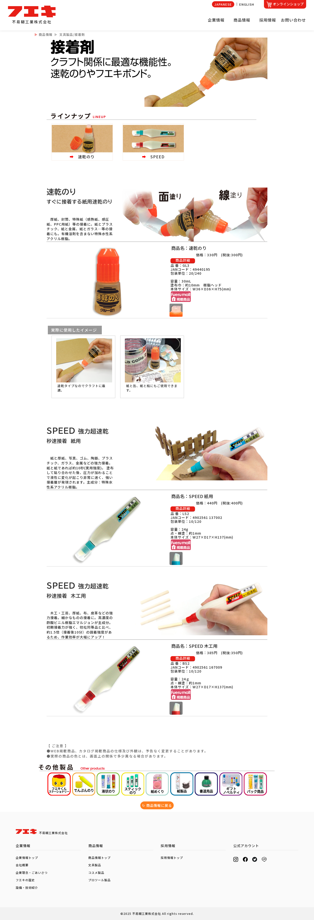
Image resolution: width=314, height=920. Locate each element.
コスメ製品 (96, 872)
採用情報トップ (172, 857)
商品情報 (242, 20)
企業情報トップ (27, 857)
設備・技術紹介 (27, 887)
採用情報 (267, 20)
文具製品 (94, 865)
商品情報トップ (99, 857)
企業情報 (216, 20)
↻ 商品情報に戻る (157, 805)
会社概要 (22, 865)
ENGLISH (246, 4)
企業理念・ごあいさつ (32, 872)
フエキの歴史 (25, 880)
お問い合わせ (293, 20)
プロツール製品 (99, 880)
